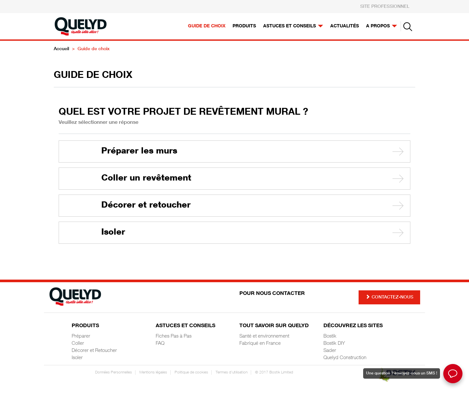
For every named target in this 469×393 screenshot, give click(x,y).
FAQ (160, 343)
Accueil (61, 49)
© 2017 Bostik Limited (274, 372)
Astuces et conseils (293, 26)
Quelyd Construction (344, 358)
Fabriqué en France (260, 343)
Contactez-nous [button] (389, 297)
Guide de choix (206, 26)
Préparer (81, 336)
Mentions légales (153, 372)
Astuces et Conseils (185, 326)
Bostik (329, 336)
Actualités (344, 26)
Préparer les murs (139, 151)
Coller (78, 343)
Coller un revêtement (146, 178)
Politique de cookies (191, 372)
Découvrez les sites (353, 326)
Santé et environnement (264, 336)
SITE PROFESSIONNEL (384, 7)
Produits (244, 26)
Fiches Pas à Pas (174, 336)
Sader (329, 350)
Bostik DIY (334, 343)
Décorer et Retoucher (94, 350)
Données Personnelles (113, 372)
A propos (381, 26)
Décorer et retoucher (146, 205)
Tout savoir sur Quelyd (274, 326)
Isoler (113, 232)
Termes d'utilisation (232, 372)
